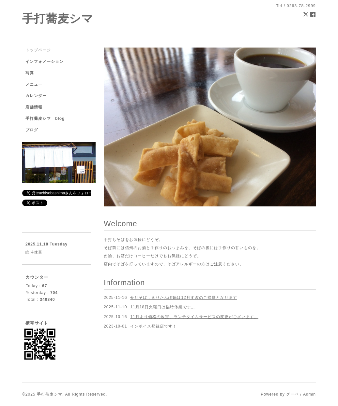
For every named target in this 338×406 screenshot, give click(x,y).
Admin (309, 394)
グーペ (292, 394)
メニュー (33, 84)
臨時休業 (33, 252)
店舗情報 (33, 107)
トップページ (38, 50)
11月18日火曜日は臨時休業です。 (162, 307)
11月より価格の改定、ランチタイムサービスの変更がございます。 (194, 317)
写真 (29, 73)
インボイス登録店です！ (153, 326)
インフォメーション (44, 61)
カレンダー (36, 95)
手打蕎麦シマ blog (45, 118)
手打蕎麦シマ (57, 18)
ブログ (31, 130)
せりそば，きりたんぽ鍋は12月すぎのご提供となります (183, 297)
